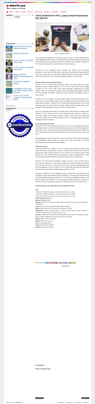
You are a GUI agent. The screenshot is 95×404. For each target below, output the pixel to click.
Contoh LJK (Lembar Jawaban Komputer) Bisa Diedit (22, 97)
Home (11, 12)
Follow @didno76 (11, 106)
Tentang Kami (69, 402)
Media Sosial (38, 12)
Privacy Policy (78, 402)
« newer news (39, 398)
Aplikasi (17, 12)
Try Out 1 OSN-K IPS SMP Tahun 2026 (23, 68)
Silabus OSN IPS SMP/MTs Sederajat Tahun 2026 (23, 76)
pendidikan (63, 12)
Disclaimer (86, 402)
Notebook (47, 12)
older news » (85, 398)
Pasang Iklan (61, 402)
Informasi (30, 12)
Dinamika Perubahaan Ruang (21, 82)
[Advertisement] (62, 244)
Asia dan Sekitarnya (20, 53)
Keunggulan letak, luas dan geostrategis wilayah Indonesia (23, 90)
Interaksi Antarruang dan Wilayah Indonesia (22, 47)
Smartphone (55, 12)
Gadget (23, 12)
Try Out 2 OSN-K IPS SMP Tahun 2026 (23, 61)
